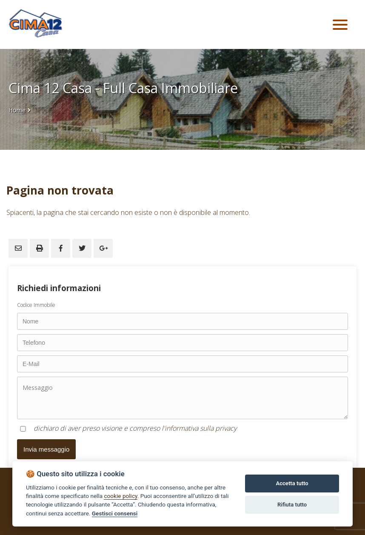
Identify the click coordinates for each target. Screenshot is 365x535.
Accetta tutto (292, 483)
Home (17, 110)
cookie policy (120, 495)
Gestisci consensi (114, 513)
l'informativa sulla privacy (199, 428)
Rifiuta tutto (292, 504)
